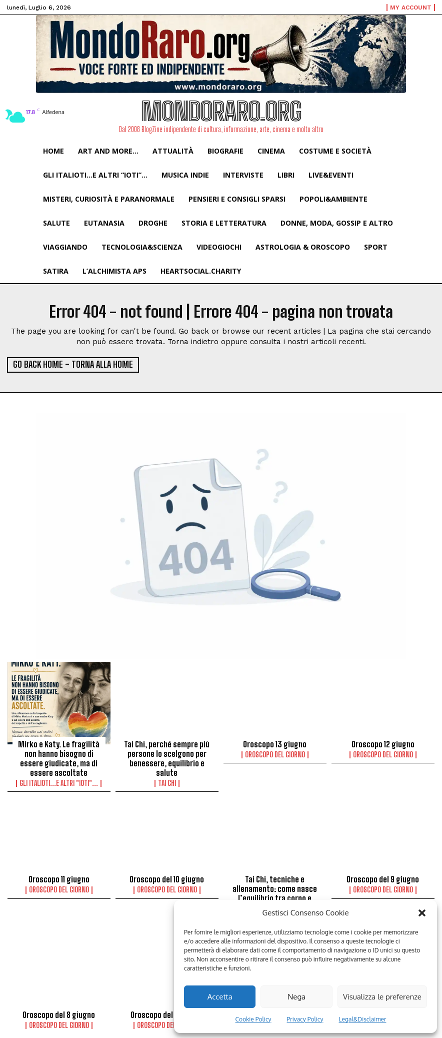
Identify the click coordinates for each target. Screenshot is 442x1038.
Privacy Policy (305, 1019)
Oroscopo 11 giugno (58, 875)
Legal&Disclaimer (362, 1019)
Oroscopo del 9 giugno (382, 875)
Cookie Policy (254, 1019)
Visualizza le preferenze (382, 996)
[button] (422, 913)
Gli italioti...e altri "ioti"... (59, 780)
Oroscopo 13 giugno (275, 742)
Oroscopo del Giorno (275, 753)
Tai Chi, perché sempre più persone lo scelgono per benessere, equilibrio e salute (167, 756)
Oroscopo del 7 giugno (166, 1008)
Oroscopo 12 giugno (383, 742)
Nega (297, 996)
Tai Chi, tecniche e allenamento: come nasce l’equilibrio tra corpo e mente (275, 889)
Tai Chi (167, 780)
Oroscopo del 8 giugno (58, 1008)
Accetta (220, 996)
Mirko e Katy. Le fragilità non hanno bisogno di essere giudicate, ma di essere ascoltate (59, 756)
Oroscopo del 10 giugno (167, 875)
